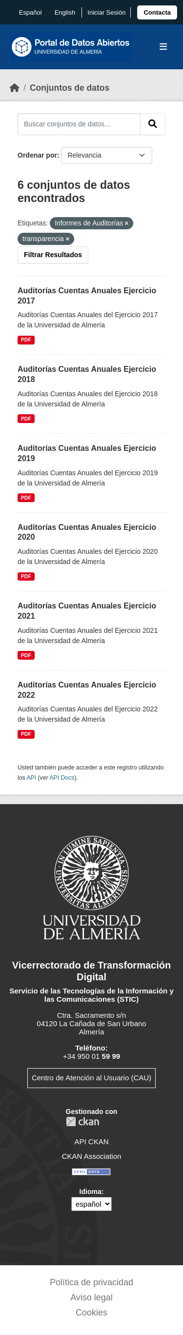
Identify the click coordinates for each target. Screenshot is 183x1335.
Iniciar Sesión (106, 12)
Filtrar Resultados (53, 255)
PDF (26, 340)
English (65, 12)
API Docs (61, 777)
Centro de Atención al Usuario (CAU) (91, 1077)
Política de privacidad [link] (91, 1282)
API (31, 777)
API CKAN (91, 1141)
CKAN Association (92, 1156)
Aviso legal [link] (91, 1297)
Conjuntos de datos (69, 88)
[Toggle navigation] (163, 47)
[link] (157, 12)
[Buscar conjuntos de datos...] (79, 124)
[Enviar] (152, 124)
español (30, 12)
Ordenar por (37, 155)
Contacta (157, 12)
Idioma (91, 1191)
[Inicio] (15, 88)
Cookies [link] (91, 1312)
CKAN (82, 1121)
